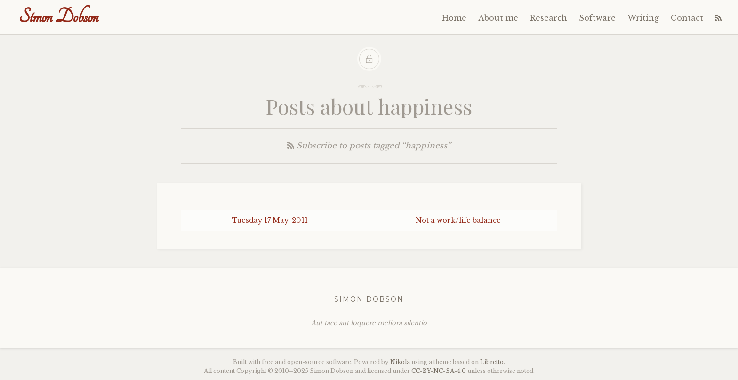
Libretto (492, 361)
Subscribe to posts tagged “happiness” (369, 146)
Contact (687, 18)
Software (597, 18)
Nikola (400, 361)
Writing (643, 18)
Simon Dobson (58, 17)
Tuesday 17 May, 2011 (270, 220)
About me (498, 18)
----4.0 (438, 370)
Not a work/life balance (458, 220)
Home (454, 18)
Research (548, 18)
